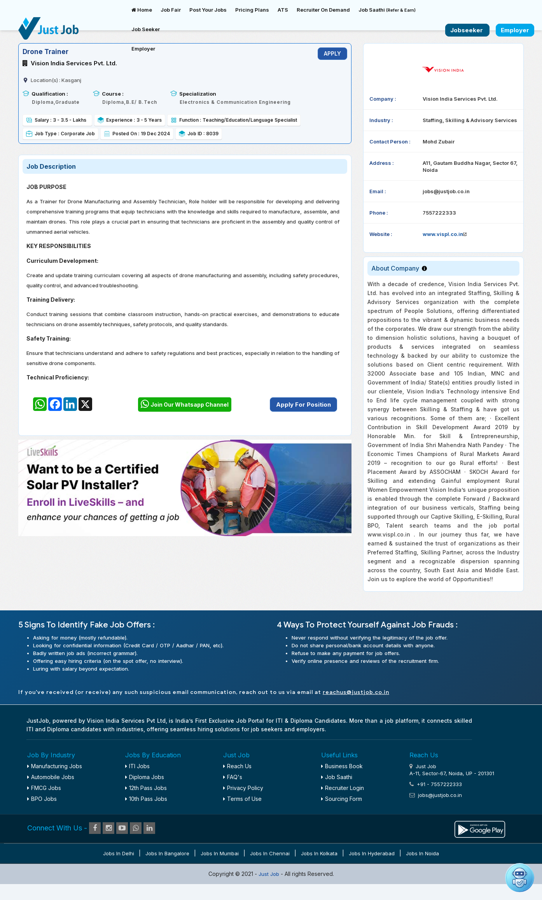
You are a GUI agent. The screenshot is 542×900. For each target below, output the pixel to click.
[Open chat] (519, 877)
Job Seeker (145, 29)
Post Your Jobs (208, 10)
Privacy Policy (243, 788)
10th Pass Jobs (146, 798)
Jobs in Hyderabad (372, 853)
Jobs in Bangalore (167, 853)
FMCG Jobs (44, 788)
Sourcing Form (341, 798)
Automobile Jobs (50, 777)
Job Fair (171, 10)
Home (141, 10)
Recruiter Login (342, 788)
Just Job (270, 874)
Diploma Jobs (144, 777)
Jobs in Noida (422, 853)
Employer (143, 48)
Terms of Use (242, 798)
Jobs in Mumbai (220, 853)
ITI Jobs (137, 766)
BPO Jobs (42, 798)
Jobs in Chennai (270, 853)
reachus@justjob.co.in (356, 692)
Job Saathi (387, 10)
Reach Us (237, 766)
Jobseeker (467, 30)
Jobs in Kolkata (319, 853)
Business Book (342, 766)
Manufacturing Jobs (54, 766)
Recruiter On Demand (323, 10)
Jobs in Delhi (118, 853)
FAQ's (232, 777)
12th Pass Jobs (146, 788)
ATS (283, 10)
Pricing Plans (252, 10)
